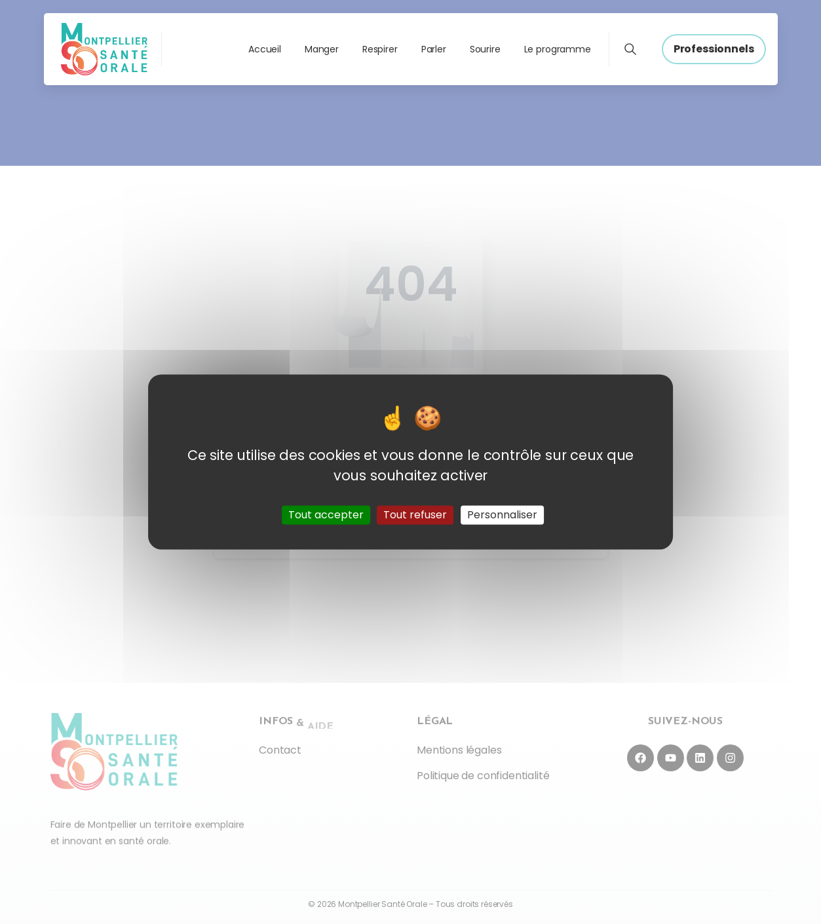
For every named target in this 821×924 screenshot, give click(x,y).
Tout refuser (415, 514)
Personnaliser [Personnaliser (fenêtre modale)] (502, 514)
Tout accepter (326, 514)
